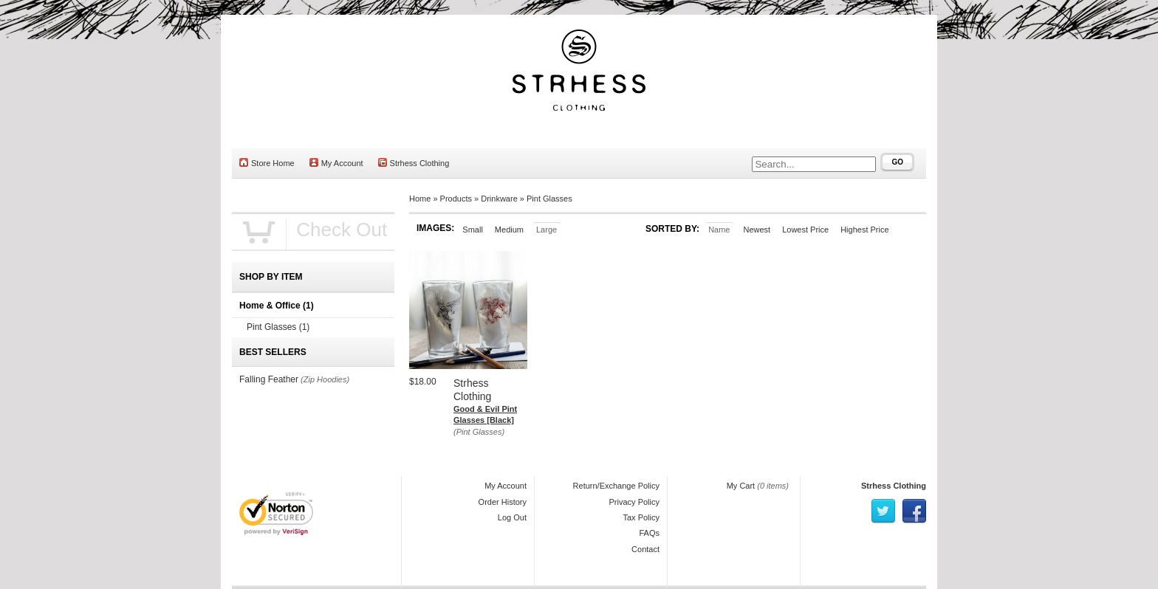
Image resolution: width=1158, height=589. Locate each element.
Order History (503, 501)
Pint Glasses (549, 198)
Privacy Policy (634, 501)
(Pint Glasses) (478, 431)
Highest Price (864, 229)
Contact (645, 549)
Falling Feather (268, 379)
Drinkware (499, 198)
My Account (336, 163)
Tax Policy (641, 517)
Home (420, 198)
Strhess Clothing (414, 163)
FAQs (649, 532)
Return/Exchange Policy (616, 485)
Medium (509, 229)
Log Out (512, 517)
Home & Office (276, 305)
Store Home (267, 163)
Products (456, 198)
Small (472, 229)
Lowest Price (805, 229)
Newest (756, 229)
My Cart (741, 485)
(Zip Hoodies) (325, 379)
